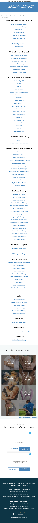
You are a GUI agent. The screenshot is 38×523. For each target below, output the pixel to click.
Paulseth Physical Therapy (19, 44)
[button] (35, 5)
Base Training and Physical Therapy (19, 205)
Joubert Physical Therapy (19, 38)
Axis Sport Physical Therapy (19, 248)
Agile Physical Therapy (19, 154)
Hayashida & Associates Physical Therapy (19, 331)
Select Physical (19, 279)
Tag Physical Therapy (19, 282)
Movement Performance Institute (19, 143)
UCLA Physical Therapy (19, 185)
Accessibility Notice (15, 485)
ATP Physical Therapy (19, 299)
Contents (16, 15)
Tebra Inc (13, 483)
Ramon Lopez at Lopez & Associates (19, 276)
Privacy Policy (20, 483)
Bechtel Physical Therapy (19, 208)
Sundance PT (19, 125)
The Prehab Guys (19, 46)
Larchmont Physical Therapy (19, 61)
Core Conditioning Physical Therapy (19, 211)
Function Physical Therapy (19, 166)
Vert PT (19, 128)
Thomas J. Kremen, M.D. (7, 15)
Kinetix (19, 41)
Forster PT (19, 97)
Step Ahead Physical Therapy (19, 236)
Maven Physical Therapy (19, 111)
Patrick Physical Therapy (19, 177)
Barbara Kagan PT (19, 81)
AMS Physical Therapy (19, 194)
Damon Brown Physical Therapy (19, 58)
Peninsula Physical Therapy (19, 274)
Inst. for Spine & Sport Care (19, 106)
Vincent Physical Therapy (19, 313)
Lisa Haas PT (19, 109)
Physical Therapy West (19, 225)
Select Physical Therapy (19, 251)
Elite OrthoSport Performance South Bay (19, 288)
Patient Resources (24, 15)
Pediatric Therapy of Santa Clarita (19, 222)
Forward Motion (19, 214)
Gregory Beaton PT (19, 100)
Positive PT (19, 117)
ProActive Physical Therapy (19, 231)
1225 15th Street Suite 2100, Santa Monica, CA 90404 (19, 441)
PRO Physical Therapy (19, 69)
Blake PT (19, 83)
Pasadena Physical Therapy (19, 311)
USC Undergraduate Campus (18, 254)
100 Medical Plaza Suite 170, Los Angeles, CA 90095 (19, 462)
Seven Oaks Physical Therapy (19, 233)
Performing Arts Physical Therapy (19, 66)
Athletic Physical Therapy (19, 157)
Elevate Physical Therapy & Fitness (19, 92)
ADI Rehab (19, 152)
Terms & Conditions (30, 483)
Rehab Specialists (19, 123)
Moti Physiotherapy (19, 64)
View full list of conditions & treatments (27, 417)
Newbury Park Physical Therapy (19, 219)
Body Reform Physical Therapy (19, 24)
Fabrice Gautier (19, 29)
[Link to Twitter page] (30, 433)
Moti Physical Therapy (19, 308)
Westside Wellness (19, 131)
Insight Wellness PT (19, 103)
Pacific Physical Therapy (19, 271)
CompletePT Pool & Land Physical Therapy (19, 160)
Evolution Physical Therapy (19, 27)
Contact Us (24, 485)
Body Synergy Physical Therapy (19, 302)
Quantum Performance (19, 180)
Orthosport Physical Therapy (19, 174)
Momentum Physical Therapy (19, 168)
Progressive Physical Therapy (19, 228)
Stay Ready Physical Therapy (19, 72)
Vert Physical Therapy (19, 239)
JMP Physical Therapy (19, 217)
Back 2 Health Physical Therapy (19, 55)
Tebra (25, 517)
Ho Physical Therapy (19, 32)
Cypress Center (19, 89)
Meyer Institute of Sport (19, 285)
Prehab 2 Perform (19, 120)
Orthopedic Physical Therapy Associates (19, 171)
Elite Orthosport (19, 95)
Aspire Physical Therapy (19, 197)
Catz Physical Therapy (19, 305)
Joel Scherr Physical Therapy (19, 35)
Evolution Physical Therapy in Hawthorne (19, 262)
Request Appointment (25, 448)
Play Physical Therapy (19, 268)
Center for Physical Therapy (19, 322)
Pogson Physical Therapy (19, 114)
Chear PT (19, 86)
